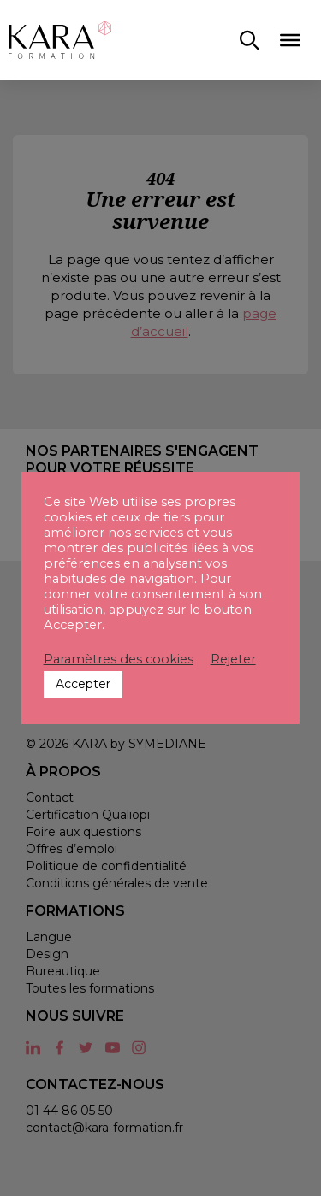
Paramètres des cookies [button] (118, 659)
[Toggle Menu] (290, 40)
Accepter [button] (83, 684)
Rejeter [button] (233, 659)
